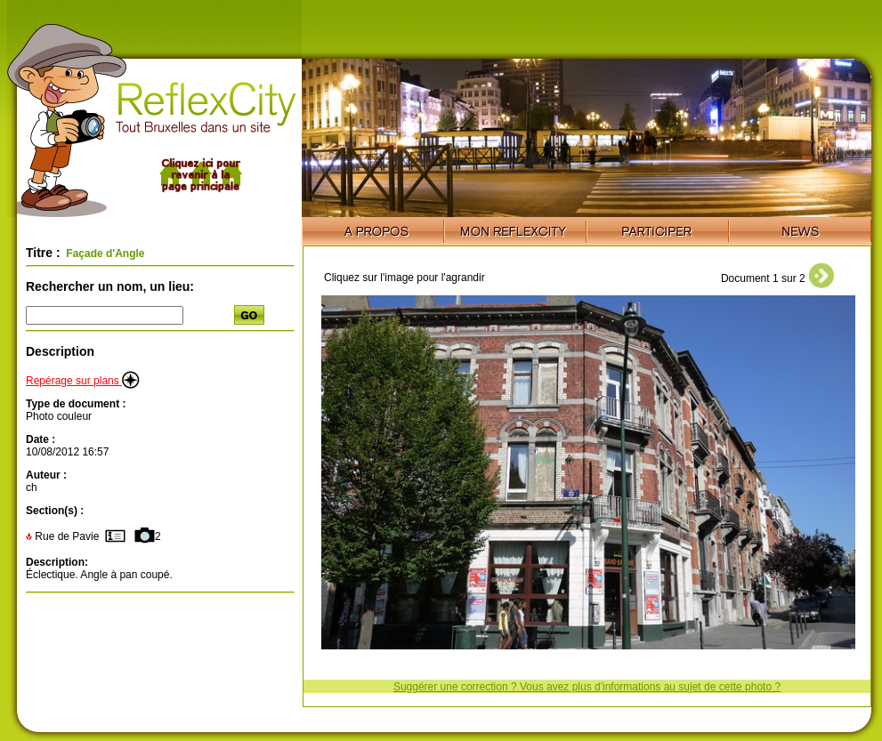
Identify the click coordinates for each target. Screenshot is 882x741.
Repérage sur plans (83, 381)
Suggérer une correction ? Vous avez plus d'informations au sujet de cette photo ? (587, 687)
